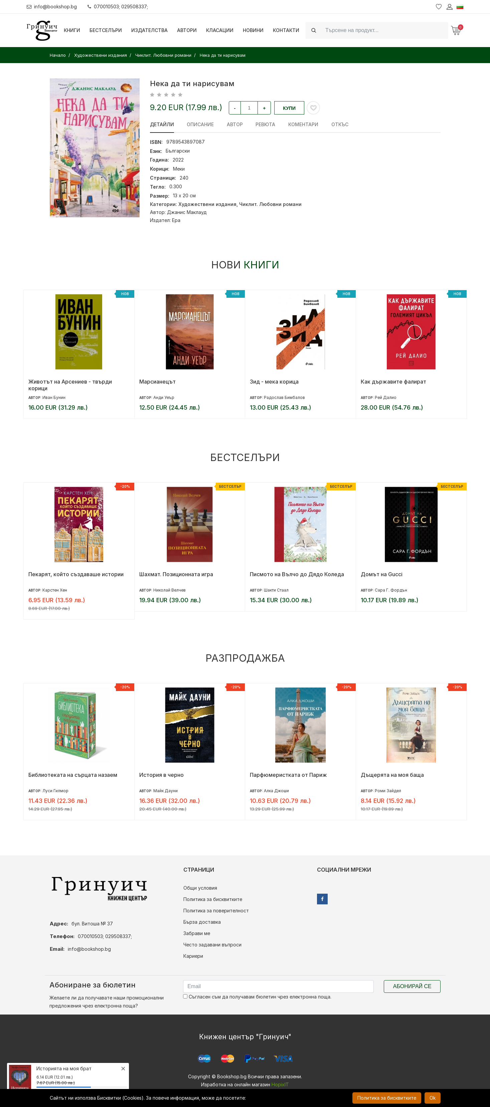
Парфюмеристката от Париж (288, 774)
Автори (187, 30)
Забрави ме (196, 933)
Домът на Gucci (381, 574)
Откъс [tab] (338, 124)
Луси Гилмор (55, 790)
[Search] (384, 30)
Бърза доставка (202, 922)
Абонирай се (412, 986)
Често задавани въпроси (212, 944)
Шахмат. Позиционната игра (176, 574)
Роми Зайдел (388, 790)
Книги (72, 30)
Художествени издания (207, 204)
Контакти (286, 30)
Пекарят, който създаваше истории (76, 574)
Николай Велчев (169, 590)
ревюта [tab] (265, 124)
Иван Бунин (53, 397)
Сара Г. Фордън (391, 590)
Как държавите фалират (393, 381)
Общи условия (200, 888)
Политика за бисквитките (212, 899)
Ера (176, 220)
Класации (219, 30)
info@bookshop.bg (52, 6)
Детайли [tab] (162, 124)
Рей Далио (385, 397)
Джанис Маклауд (187, 212)
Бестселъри (106, 30)
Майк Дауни (165, 790)
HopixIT (280, 1084)
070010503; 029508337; (118, 6)
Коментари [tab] (303, 124)
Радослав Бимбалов (284, 397)
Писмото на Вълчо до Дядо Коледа (297, 574)
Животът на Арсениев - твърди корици (70, 385)
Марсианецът (157, 381)
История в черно (161, 774)
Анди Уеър (163, 397)
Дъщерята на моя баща (392, 774)
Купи (289, 108)
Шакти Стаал (276, 590)
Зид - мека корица (274, 381)
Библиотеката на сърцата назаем (72, 774)
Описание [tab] (200, 124)
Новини (253, 30)
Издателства (149, 30)
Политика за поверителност (216, 910)
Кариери (193, 956)
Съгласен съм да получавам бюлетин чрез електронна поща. (257, 997)
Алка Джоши (276, 790)
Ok (433, 1098)
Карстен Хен (54, 590)
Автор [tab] (234, 124)
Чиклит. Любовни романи (270, 204)
